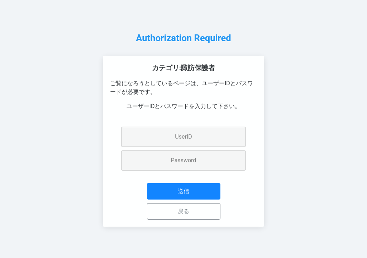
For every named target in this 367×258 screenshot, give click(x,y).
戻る (183, 212)
